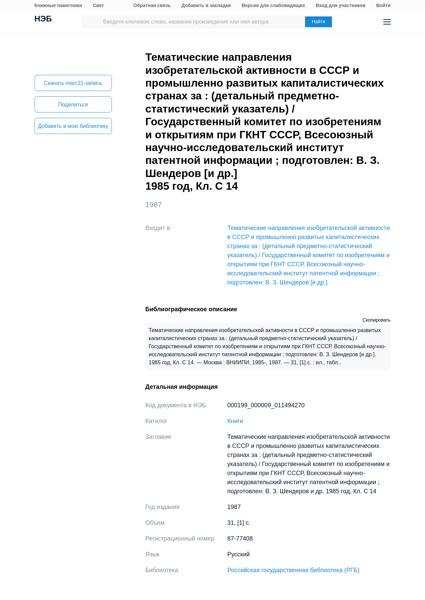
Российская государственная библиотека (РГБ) (293, 570)
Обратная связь (152, 5)
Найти (318, 21)
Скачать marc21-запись (73, 83)
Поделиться (73, 104)
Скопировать (377, 320)
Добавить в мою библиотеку (73, 126)
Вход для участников (341, 5)
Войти (383, 5)
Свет (98, 5)
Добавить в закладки (206, 5)
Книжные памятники (58, 5)
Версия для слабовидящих (273, 5)
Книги (235, 421)
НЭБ (43, 19)
